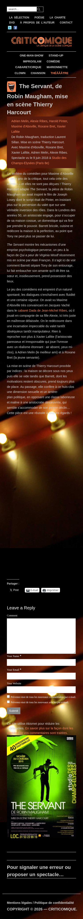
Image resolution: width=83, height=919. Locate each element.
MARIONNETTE (57, 67)
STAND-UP (56, 55)
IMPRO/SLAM (32, 61)
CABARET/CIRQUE (28, 67)
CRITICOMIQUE (62, 909)
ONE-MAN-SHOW (31, 55)
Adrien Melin (20, 121)
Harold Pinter (58, 121)
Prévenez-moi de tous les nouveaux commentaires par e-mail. (43, 697)
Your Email (13, 669)
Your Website (14, 683)
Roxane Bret (46, 126)
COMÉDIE (53, 61)
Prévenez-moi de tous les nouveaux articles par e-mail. (40, 702)
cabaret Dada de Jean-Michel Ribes (42, 310)
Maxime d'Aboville (23, 126)
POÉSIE (39, 17)
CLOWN (20, 73)
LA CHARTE (58, 17)
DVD (12, 22)
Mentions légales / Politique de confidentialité (40, 902)
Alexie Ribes (38, 121)
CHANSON (38, 73)
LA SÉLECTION (19, 17)
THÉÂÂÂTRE (59, 73)
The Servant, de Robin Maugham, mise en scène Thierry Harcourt (37, 99)
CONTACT (66, 22)
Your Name (13, 656)
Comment (12, 615)
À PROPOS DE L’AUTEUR (37, 22)
